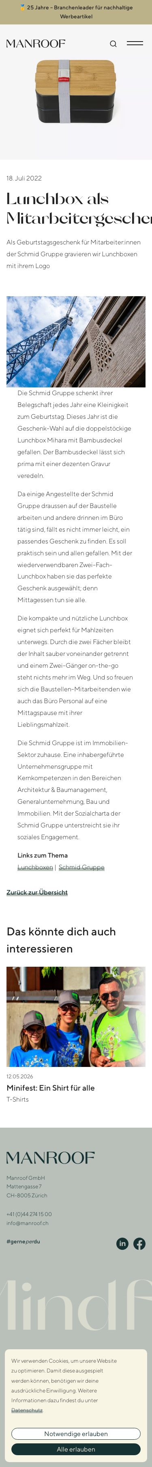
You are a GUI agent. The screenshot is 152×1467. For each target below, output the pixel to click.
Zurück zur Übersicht (37, 890)
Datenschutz (27, 1410)
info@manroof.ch (27, 1220)
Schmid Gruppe (82, 865)
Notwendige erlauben (76, 1434)
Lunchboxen (35, 865)
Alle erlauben (76, 1449)
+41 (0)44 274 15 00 (29, 1211)
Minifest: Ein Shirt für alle (50, 1085)
